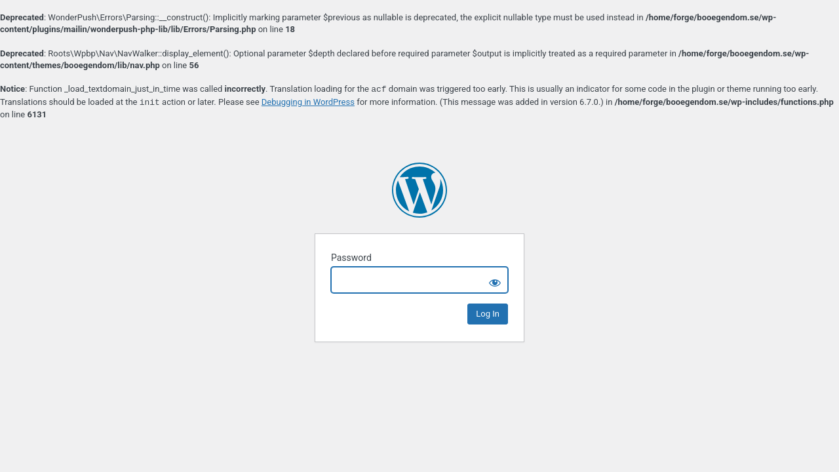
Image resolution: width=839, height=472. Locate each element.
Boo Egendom (419, 190)
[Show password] (495, 280)
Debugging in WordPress (308, 103)
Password (351, 257)
